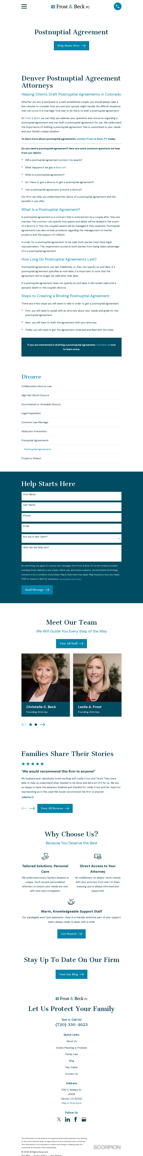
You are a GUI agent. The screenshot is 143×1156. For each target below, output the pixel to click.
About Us (71, 1045)
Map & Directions (71, 1107)
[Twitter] (59, 1124)
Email (26, 530)
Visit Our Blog (71, 979)
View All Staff (71, 648)
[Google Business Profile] (83, 1124)
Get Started (71, 938)
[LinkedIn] (67, 1124)
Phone (26, 520)
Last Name (29, 509)
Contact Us (71, 1078)
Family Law (71, 1058)
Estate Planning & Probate (71, 1052)
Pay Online (71, 1072)
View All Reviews (55, 813)
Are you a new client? (35, 541)
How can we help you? (36, 552)
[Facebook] (75, 1124)
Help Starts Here (71, 46)
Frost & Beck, (32, 118)
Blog (71, 1065)
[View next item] (42, 729)
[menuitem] (71, 386)
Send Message (37, 594)
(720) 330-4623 (71, 1029)
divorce (60, 167)
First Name (29, 499)
